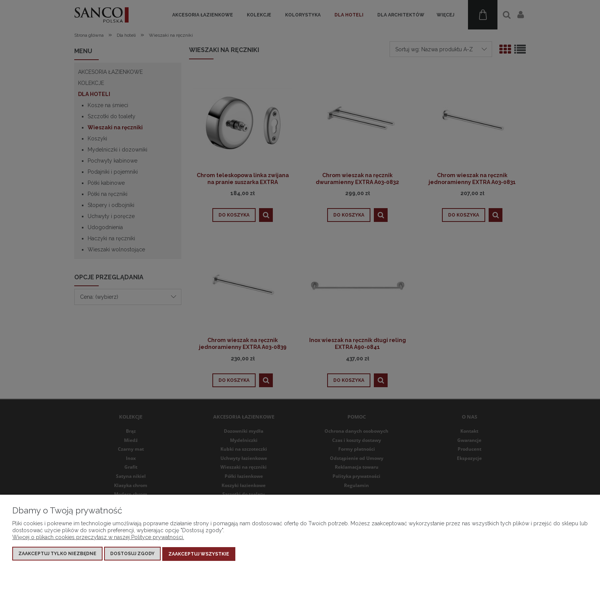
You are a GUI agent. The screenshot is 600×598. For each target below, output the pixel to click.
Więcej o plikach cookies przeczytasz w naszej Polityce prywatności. (98, 538)
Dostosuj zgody (132, 554)
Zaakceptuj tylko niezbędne (57, 554)
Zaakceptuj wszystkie (198, 554)
